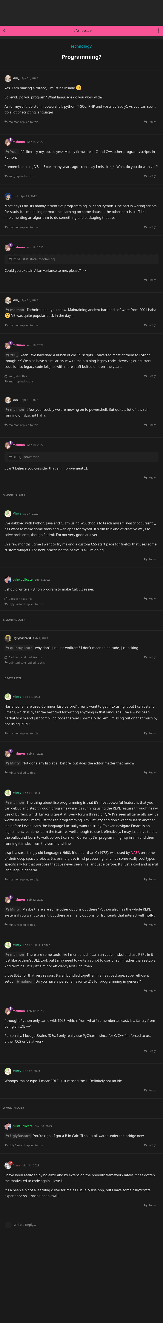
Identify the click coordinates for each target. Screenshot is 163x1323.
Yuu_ (14, 151)
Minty (15, 763)
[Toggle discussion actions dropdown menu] (158, 31)
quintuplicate (21, 647)
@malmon (25, 981)
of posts (81, 31)
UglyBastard (20, 1135)
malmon (17, 309)
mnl (16, 259)
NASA (135, 852)
